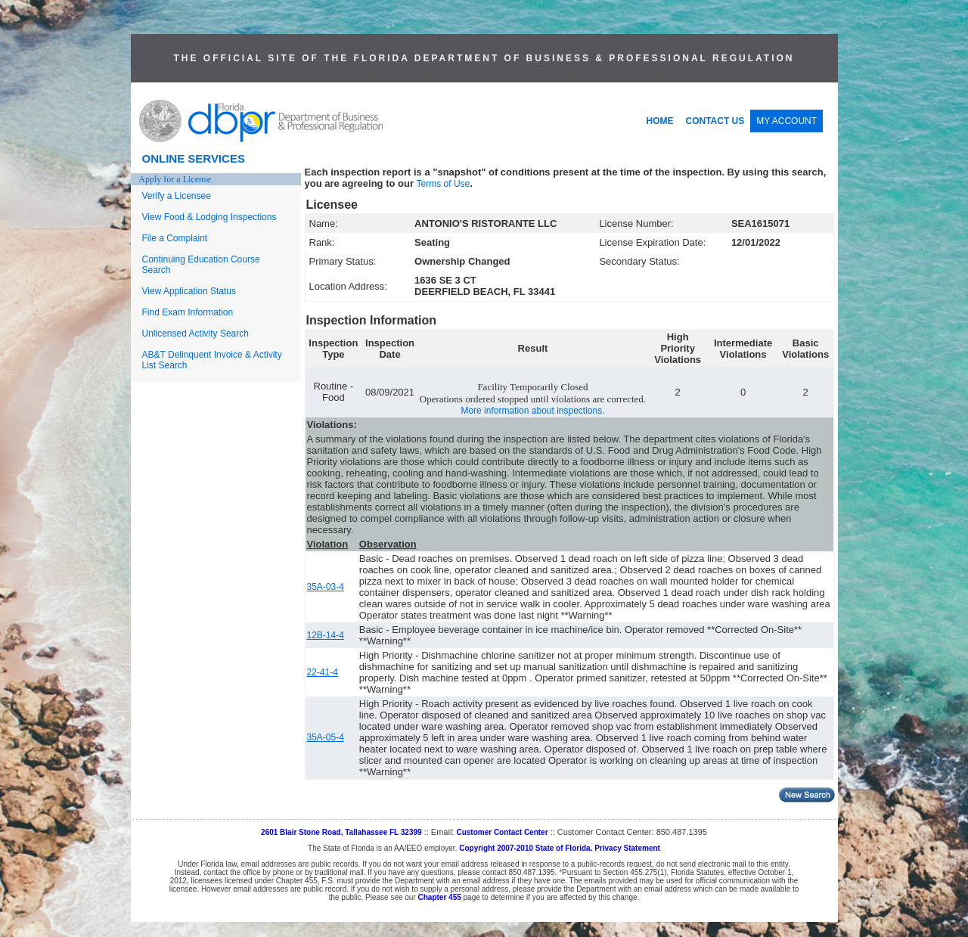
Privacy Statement (627, 848)
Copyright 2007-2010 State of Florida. (525, 848)
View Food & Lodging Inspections (209, 217)
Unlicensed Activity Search (195, 333)
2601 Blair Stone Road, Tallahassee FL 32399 (341, 832)
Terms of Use (443, 183)
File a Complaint (175, 238)
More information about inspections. (532, 410)
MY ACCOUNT (786, 121)
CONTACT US (715, 121)
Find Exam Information (188, 312)
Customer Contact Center (502, 832)
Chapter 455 (439, 897)
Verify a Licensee (176, 196)
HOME (660, 121)
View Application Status (189, 291)
